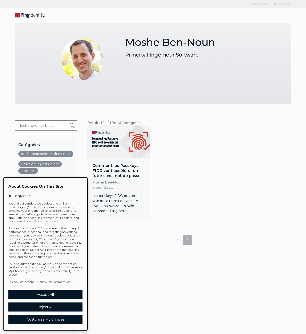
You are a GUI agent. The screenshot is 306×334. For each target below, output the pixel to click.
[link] (118, 172)
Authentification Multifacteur (46, 154)
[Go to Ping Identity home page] (30, 15)
